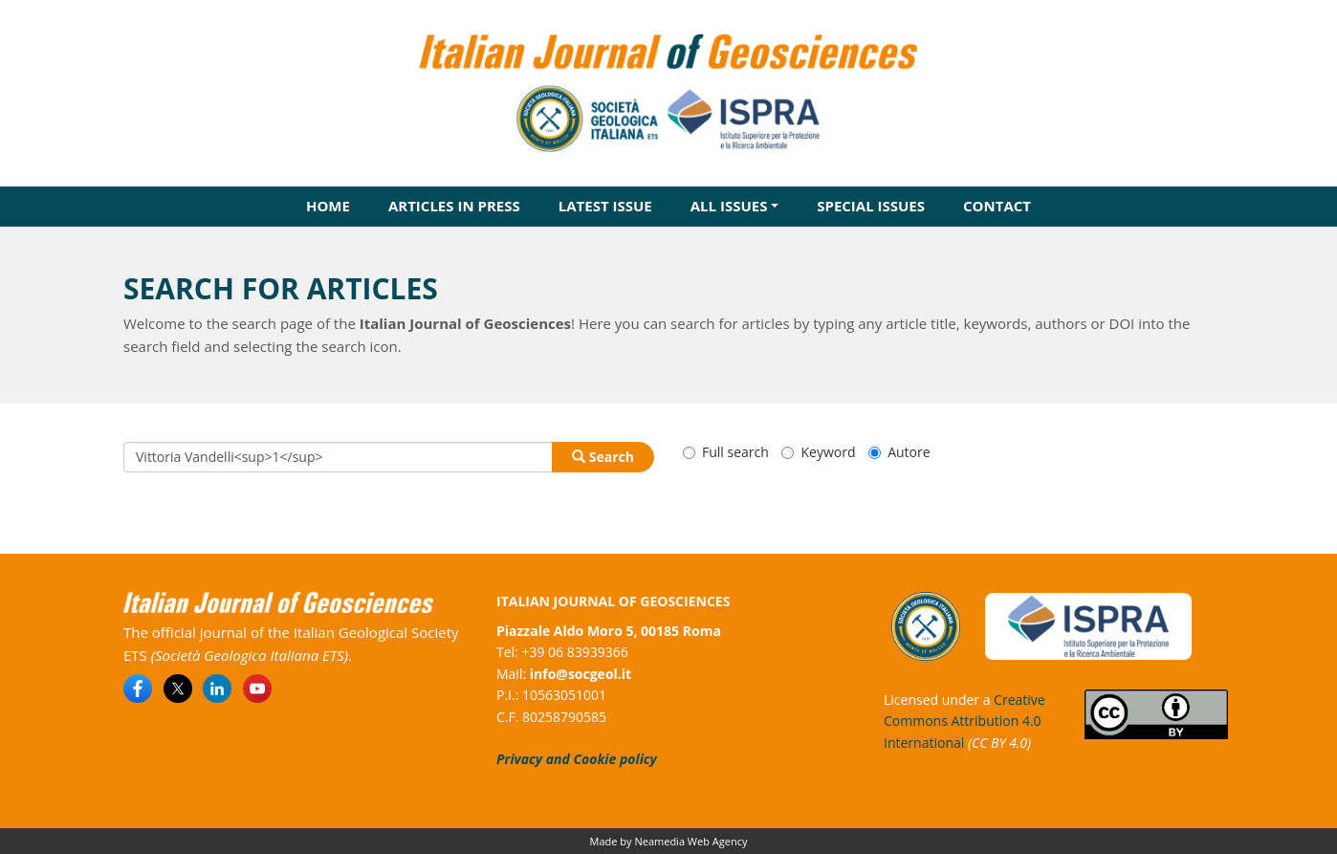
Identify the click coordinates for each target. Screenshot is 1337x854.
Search (603, 457)
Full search (726, 452)
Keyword (818, 452)
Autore (899, 452)
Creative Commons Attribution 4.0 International (964, 721)
